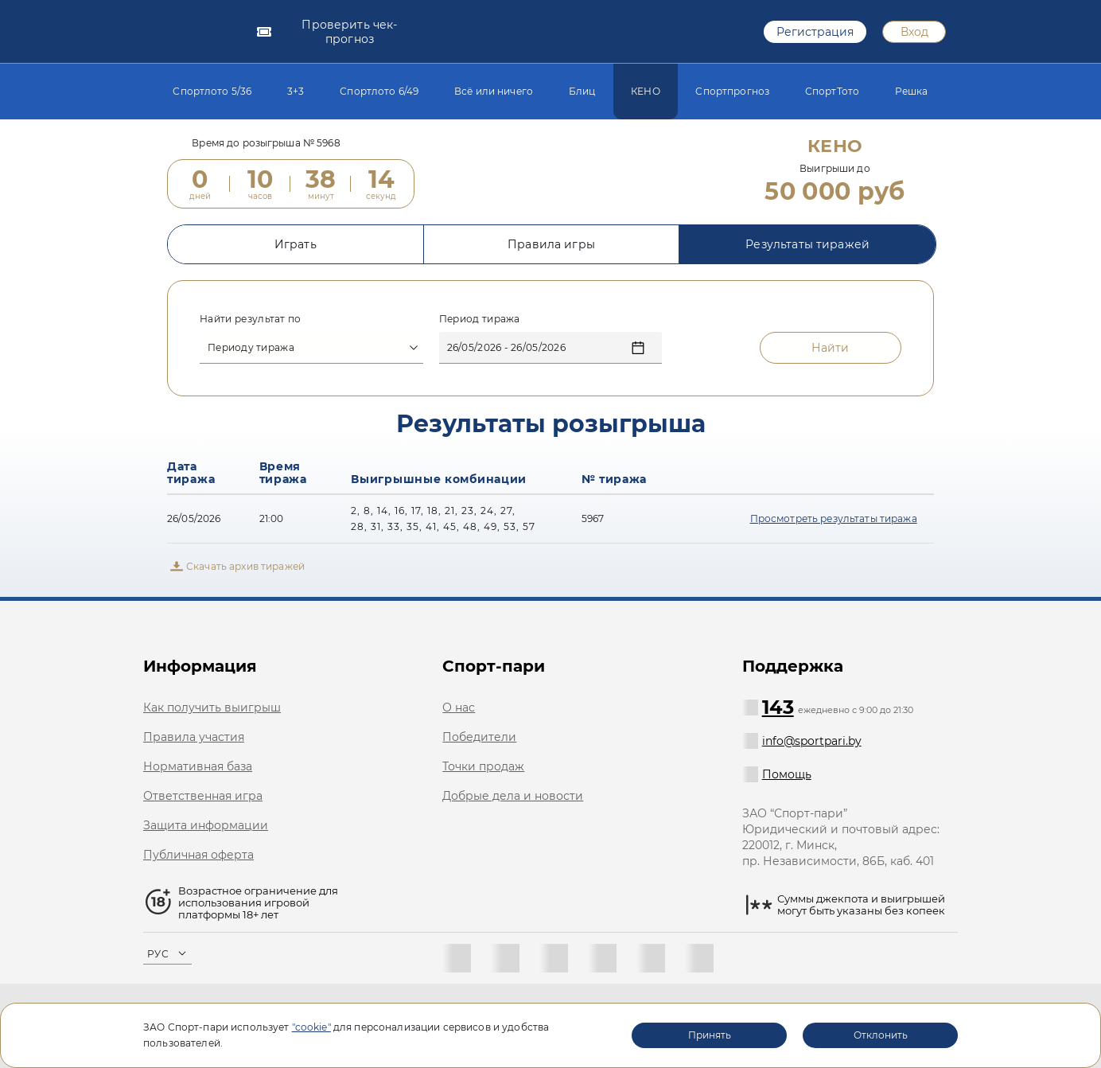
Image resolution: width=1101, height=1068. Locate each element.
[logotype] (193, 32)
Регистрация (815, 32)
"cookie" (311, 1027)
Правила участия (193, 737)
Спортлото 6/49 (379, 91)
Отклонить (881, 1035)
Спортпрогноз (732, 91)
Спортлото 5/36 (212, 91)
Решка (911, 91)
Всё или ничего (493, 91)
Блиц (582, 91)
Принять (709, 1035)
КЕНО (645, 91)
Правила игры (551, 254)
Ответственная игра (203, 796)
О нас (458, 707)
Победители (479, 737)
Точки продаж (483, 766)
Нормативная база (197, 766)
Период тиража (479, 328)
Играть (295, 254)
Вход (914, 32)
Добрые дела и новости (512, 796)
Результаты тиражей (807, 254)
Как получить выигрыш (212, 707)
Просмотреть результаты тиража (833, 528)
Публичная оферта (198, 855)
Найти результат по (251, 328)
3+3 (295, 91)
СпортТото (832, 91)
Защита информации (205, 825)
